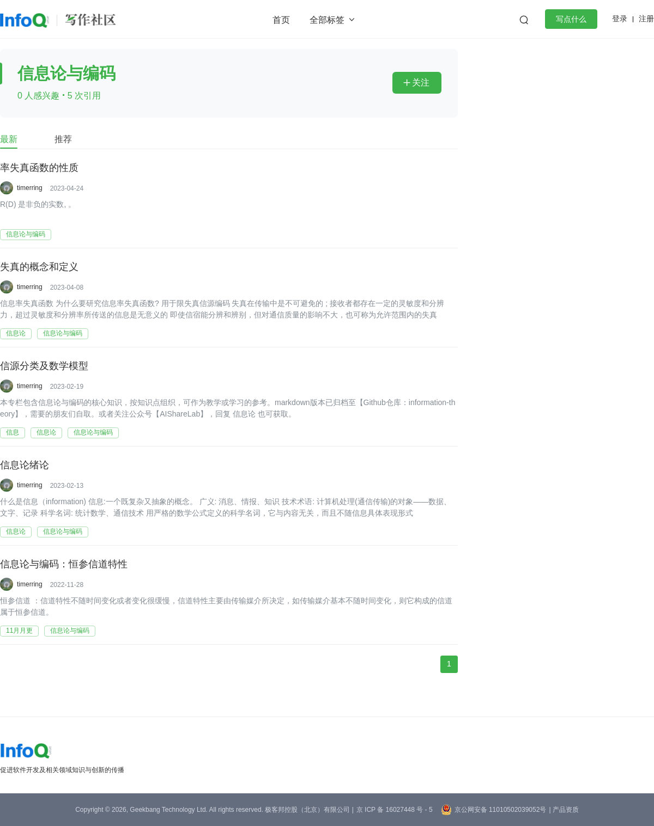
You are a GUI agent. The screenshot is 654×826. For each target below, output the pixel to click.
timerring (30, 188)
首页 (281, 20)
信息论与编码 (25, 234)
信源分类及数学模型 (44, 366)
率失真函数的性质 (39, 168)
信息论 (16, 333)
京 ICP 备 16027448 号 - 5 (394, 809)
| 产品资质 (563, 809)
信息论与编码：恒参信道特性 (64, 564)
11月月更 (19, 630)
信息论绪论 (24, 465)
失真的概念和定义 (39, 267)
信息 (12, 432)
